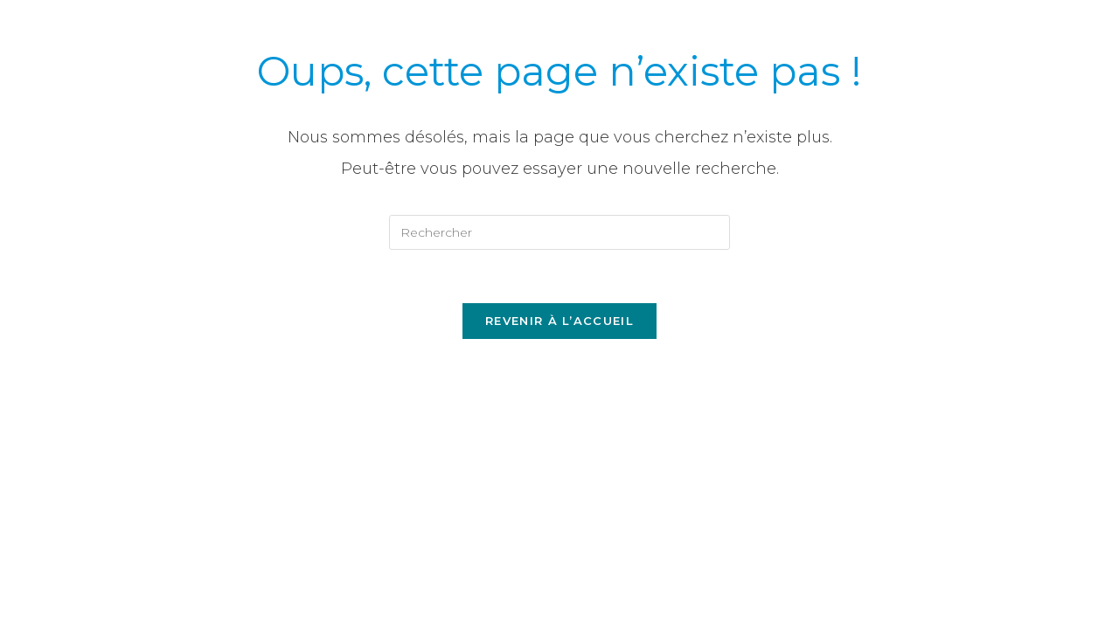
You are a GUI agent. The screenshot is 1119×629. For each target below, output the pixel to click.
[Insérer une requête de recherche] (559, 232)
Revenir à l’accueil (559, 321)
